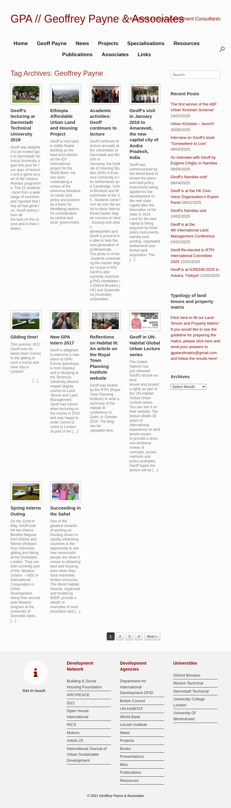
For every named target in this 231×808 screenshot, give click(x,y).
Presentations (132, 756)
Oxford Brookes (186, 675)
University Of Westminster (184, 716)
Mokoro (73, 732)
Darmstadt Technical (191, 691)
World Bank (130, 717)
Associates (115, 54)
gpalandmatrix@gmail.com (194, 352)
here (184, 317)
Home (21, 43)
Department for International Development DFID (136, 687)
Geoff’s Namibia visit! (189, 177)
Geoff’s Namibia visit (188, 210)
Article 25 (75, 740)
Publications (77, 54)
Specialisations (146, 43)
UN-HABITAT (131, 708)
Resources (187, 43)
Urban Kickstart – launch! (192, 123)
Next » (152, 636)
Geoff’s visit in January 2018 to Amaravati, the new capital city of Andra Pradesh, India (144, 134)
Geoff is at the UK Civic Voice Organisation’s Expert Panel (194, 196)
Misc (124, 764)
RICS (71, 724)
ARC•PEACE (78, 695)
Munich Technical (188, 683)
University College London (189, 702)
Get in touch (36, 690)
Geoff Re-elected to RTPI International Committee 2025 (192, 256)
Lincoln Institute (133, 724)
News (82, 43)
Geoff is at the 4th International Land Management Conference (193, 230)
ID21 (71, 703)
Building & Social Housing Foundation (84, 684)
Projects (108, 43)
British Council (132, 701)
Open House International (78, 714)
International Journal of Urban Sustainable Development (86, 754)
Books (125, 748)
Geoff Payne (51, 43)
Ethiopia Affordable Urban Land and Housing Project (64, 122)
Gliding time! (24, 336)
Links (144, 54)
